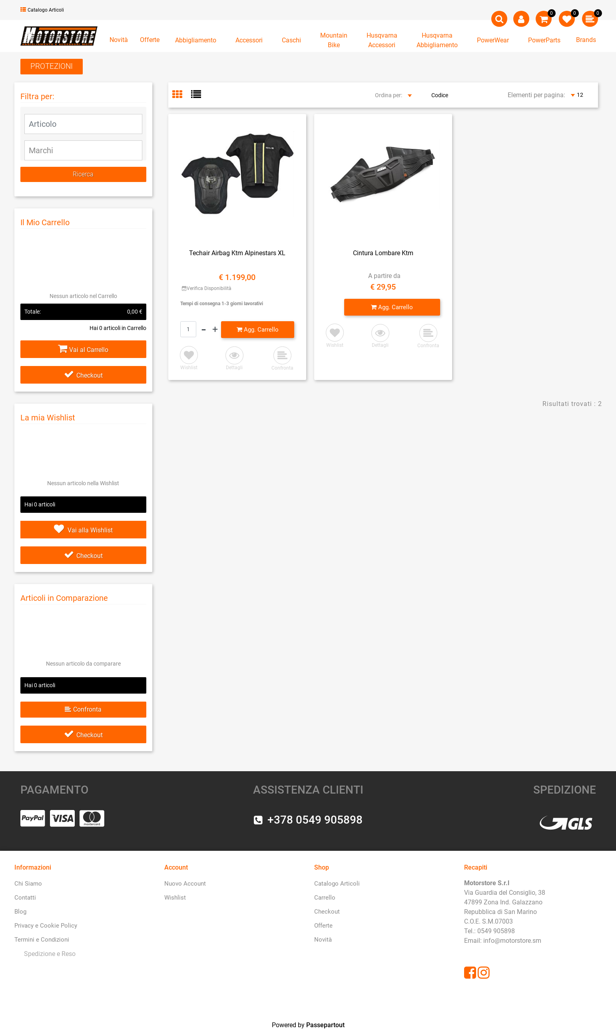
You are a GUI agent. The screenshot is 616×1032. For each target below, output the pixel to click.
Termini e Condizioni (41, 939)
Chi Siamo (28, 883)
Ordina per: (388, 95)
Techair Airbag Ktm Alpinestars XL (237, 253)
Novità (119, 40)
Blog (20, 911)
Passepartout (325, 1025)
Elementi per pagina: (536, 95)
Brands (586, 40)
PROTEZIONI (51, 66)
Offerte (149, 40)
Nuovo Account (185, 883)
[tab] (181, 95)
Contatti (25, 897)
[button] (499, 19)
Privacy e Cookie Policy (45, 925)
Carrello (324, 897)
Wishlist (175, 897)
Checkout (83, 375)
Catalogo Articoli (42, 10)
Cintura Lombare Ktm (383, 253)
